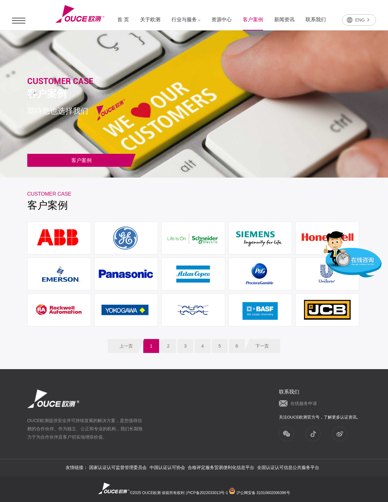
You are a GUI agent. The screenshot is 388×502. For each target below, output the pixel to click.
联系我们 (316, 19)
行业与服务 (185, 19)
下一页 (262, 346)
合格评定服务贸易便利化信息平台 (221, 467)
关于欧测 (150, 19)
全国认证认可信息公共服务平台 (288, 467)
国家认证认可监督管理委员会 (118, 467)
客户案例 (253, 19)
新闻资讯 (284, 19)
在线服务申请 (303, 403)
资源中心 (221, 19)
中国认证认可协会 (167, 467)
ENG (362, 20)
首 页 (123, 19)
